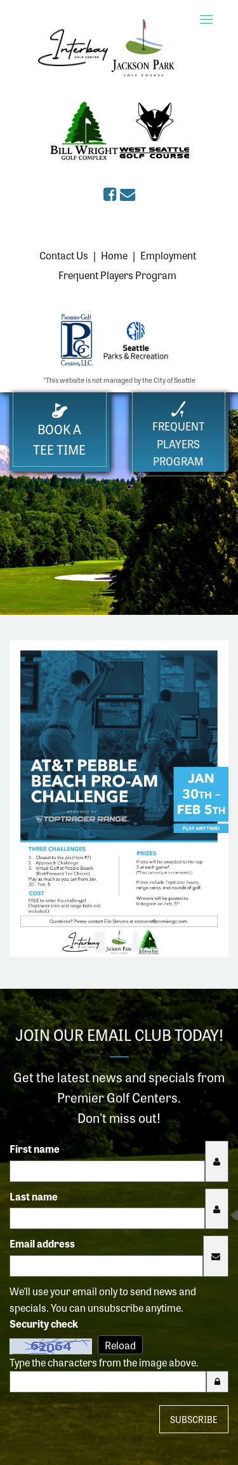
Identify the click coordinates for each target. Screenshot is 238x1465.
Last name (34, 1196)
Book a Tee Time (59, 430)
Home (114, 255)
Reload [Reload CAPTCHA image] (120, 1344)
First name (35, 1148)
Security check (44, 1323)
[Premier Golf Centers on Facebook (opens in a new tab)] (111, 193)
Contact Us (63, 255)
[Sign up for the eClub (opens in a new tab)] (127, 193)
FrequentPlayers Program (178, 434)
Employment (168, 255)
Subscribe (194, 1419)
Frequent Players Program (117, 274)
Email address (42, 1243)
